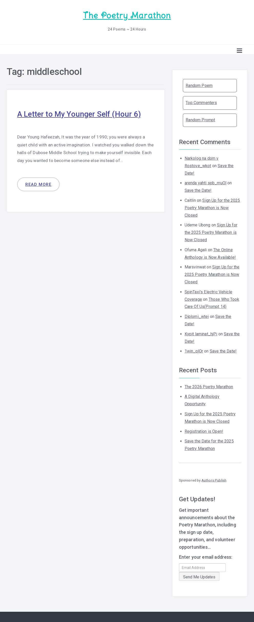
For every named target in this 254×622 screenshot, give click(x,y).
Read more (38, 184)
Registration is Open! (204, 430)
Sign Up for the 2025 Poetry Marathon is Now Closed (212, 207)
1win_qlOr (194, 350)
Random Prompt (200, 119)
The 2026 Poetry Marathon (209, 386)
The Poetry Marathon (127, 15)
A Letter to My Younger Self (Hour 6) (80, 113)
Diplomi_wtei (197, 316)
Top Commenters (201, 102)
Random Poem (199, 85)
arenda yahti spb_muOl (205, 182)
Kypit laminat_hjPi (201, 333)
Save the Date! (198, 190)
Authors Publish (214, 480)
